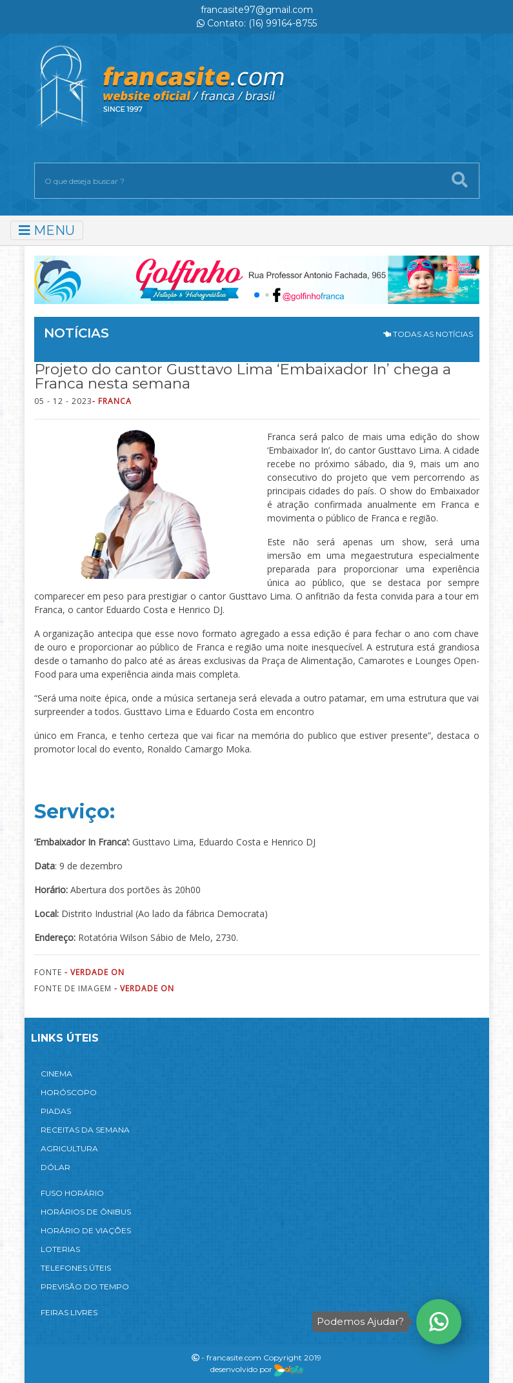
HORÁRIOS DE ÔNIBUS (86, 1211)
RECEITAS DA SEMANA (85, 1130)
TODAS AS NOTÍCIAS (428, 334)
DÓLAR (55, 1167)
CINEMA (56, 1073)
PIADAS (56, 1111)
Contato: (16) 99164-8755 (257, 23)
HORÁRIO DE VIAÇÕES (86, 1230)
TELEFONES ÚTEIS (76, 1268)
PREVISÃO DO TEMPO (85, 1286)
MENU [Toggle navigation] (47, 230)
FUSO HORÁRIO (72, 1193)
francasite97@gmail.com (257, 9)
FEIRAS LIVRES (69, 1312)
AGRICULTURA (69, 1148)
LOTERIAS (60, 1249)
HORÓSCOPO (69, 1092)
